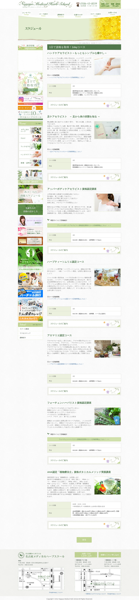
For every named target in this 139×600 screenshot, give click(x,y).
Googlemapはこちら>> (56, 592)
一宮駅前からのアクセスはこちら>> (95, 594)
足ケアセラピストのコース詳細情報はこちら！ (66, 151)
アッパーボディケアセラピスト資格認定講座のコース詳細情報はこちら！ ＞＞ (84, 225)
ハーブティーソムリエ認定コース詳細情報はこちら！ (68, 299)
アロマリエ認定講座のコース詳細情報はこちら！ (67, 364)
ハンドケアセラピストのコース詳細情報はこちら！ (67, 77)
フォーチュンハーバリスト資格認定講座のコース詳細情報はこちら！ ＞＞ (84, 439)
